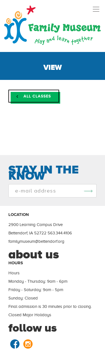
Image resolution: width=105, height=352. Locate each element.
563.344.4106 (60, 233)
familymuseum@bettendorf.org (36, 241)
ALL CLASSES (34, 96)
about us (33, 254)
